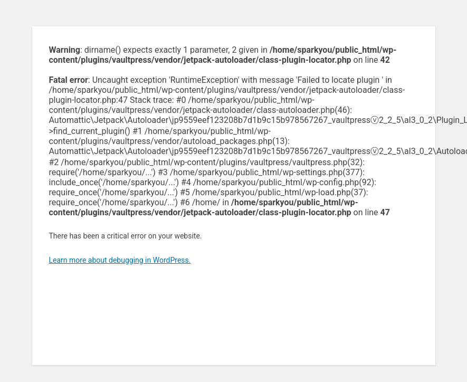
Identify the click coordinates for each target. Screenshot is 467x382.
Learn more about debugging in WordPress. (120, 260)
